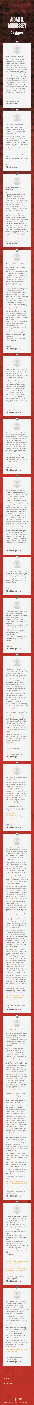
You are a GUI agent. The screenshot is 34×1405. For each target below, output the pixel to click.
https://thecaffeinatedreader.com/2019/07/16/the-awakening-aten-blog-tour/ (16, 1183)
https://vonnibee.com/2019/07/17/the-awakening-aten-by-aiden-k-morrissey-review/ (16, 997)
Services (6, 1378)
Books (5, 1373)
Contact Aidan (8, 1383)
